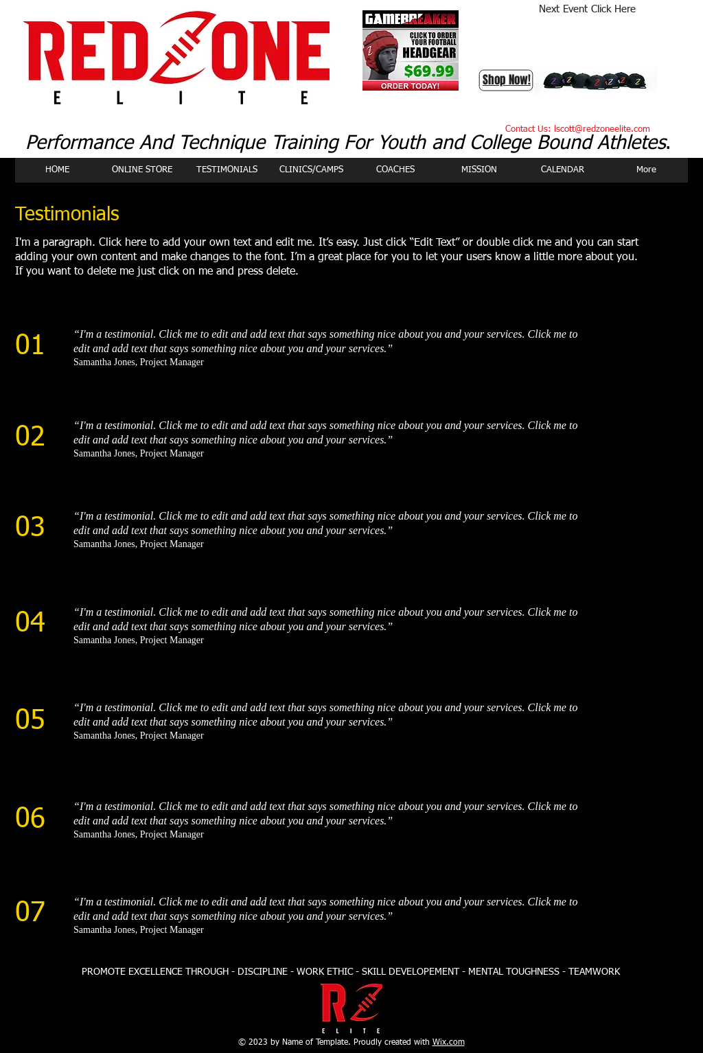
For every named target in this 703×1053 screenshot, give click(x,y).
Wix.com (449, 1043)
